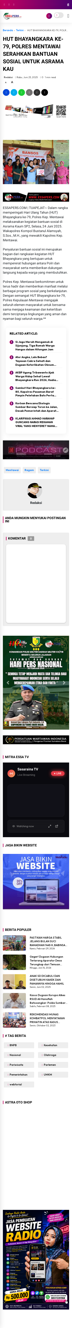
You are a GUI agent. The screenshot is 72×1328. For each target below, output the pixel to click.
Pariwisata (16, 1065)
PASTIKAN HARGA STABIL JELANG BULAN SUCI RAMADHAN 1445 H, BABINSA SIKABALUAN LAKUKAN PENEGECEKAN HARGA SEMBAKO (47, 941)
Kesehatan (50, 1045)
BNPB (13, 1045)
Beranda (8, 30)
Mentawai (12, 470)
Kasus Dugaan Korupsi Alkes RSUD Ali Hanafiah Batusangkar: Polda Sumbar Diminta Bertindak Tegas (47, 999)
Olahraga (49, 1055)
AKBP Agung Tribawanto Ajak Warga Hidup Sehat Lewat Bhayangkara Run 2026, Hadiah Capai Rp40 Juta (36, 376)
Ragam (29, 470)
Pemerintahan (18, 1074)
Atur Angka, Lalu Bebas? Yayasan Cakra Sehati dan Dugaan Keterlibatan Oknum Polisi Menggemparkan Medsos (36, 361)
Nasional (15, 1055)
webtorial (15, 1084)
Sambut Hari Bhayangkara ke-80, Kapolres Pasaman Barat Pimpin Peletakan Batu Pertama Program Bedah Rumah (36, 392)
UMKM (47, 1074)
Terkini (20, 30)
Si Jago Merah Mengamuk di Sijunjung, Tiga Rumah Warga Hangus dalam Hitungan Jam (35, 345)
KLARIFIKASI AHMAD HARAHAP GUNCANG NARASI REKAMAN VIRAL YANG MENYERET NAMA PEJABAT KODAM (35, 422)
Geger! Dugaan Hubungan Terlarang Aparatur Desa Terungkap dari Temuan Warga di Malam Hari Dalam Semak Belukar (47, 960)
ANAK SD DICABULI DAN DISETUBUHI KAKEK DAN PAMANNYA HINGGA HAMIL (47, 979)
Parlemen (49, 1065)
